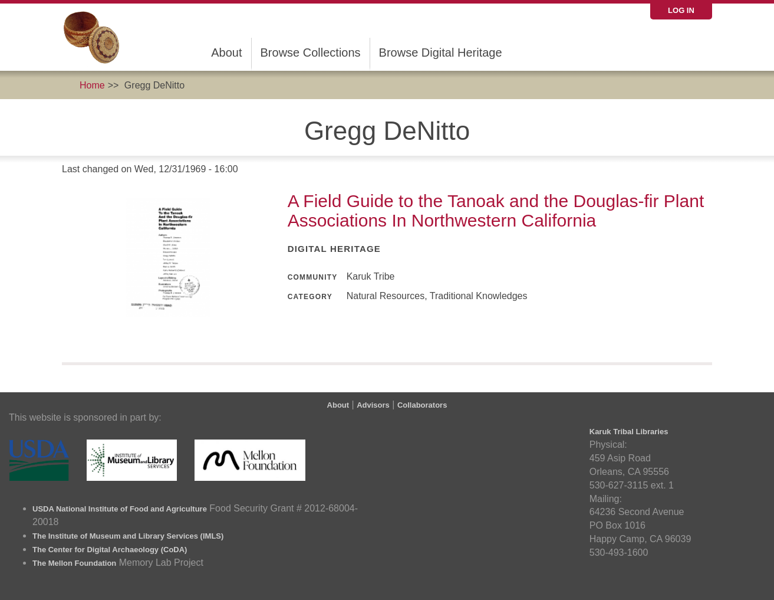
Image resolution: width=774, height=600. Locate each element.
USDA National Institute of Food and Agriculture (119, 508)
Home (92, 85)
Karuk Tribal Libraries (628, 431)
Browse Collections (311, 52)
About (226, 52)
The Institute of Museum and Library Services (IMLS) (127, 536)
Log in (681, 10)
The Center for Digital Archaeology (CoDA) (109, 549)
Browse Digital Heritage (440, 52)
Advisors (373, 405)
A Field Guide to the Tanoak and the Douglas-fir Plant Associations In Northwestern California (496, 210)
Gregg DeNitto (154, 85)
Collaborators (422, 405)
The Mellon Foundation (74, 563)
